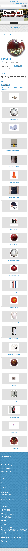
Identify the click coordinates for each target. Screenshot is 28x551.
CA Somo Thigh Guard (14, 338)
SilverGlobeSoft (4, 550)
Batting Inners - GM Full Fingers (14, 354)
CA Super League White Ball (14, 260)
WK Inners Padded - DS (14, 135)
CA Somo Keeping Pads (14, 401)
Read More (3, 544)
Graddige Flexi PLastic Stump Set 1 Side (14, 150)
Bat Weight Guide (5, 492)
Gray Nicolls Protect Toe (14, 104)
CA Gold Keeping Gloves (14, 229)
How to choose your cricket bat (8, 502)
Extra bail (14, 385)
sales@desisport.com (8, 517)
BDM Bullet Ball (14, 370)
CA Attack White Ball (14, 119)
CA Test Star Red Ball (14, 448)
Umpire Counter (14, 432)
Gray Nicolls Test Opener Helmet (14, 213)
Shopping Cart (19, 3)
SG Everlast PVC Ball (14, 307)
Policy (2, 482)
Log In (13, 3)
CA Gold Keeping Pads (14, 417)
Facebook (5, 521)
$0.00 (26, 3)
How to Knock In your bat (6, 494)
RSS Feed (2, 521)
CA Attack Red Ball (14, 244)
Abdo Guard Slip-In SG (14, 323)
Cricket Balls (10, 28)
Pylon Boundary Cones (14, 182)
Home (4, 28)
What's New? (4, 485)
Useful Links (3, 489)
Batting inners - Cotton (14, 197)
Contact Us (3, 487)
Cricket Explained (5, 497)
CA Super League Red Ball (14, 275)
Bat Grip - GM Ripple (14, 292)
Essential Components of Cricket (8, 499)
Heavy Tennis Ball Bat (14, 166)
